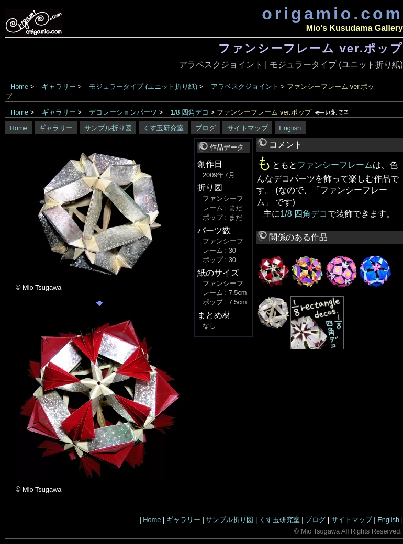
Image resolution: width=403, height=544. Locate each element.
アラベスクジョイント (221, 64)
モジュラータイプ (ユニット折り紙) (336, 64)
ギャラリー (59, 86)
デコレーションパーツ (123, 112)
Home (19, 86)
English (290, 128)
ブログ (205, 128)
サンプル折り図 (108, 128)
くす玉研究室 (163, 128)
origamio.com (332, 13)
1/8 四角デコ (190, 112)
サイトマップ (247, 128)
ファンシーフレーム (335, 165)
